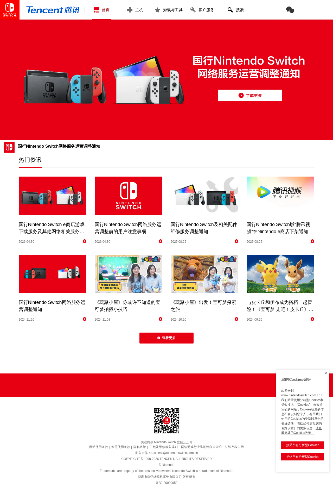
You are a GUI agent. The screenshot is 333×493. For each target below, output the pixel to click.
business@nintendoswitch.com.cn (174, 453)
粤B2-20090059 (166, 483)
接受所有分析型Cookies (301, 434)
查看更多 (166, 338)
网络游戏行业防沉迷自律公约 (201, 447)
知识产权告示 (234, 447)
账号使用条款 (120, 447)
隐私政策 (139, 447)
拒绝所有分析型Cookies (301, 446)
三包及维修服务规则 (164, 447)
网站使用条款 (98, 447)
